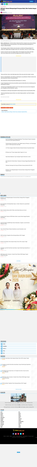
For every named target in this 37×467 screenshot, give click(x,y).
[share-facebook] (2, 4)
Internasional (20, 421)
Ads (18, 452)
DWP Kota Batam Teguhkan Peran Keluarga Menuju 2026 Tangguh (13, 235)
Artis (1, 412)
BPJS (19, 412)
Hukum (19, 420)
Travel (19, 425)
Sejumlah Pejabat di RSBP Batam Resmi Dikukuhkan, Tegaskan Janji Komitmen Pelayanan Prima (15, 223)
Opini (19, 424)
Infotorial (2, 421)
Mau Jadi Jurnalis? (31, 436)
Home (1, 6)
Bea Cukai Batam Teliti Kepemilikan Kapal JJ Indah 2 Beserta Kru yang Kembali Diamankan (15, 204)
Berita (19, 413)
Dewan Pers (2, 417)
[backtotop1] (36, 437)
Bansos (2, 413)
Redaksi (11, 436)
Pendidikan (5, 346)
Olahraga (2, 424)
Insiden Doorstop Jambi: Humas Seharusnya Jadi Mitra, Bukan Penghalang (18, 404)
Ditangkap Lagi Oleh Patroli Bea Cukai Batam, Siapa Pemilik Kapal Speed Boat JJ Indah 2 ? (15, 248)
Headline (11, 107)
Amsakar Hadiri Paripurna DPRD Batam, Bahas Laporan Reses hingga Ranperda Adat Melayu (15, 217)
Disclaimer (14, 436)
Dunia (19, 417)
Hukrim (2, 420)
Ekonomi (2, 418)
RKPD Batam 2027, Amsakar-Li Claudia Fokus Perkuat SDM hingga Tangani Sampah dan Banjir (14, 255)
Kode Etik (7, 436)
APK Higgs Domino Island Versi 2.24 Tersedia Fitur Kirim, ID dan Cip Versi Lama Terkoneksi (15, 371)
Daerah (7, 107)
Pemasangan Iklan (25, 436)
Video (4, 350)
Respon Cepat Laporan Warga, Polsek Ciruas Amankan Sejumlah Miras (14, 111)
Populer (31, 1)
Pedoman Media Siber (19, 436)
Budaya (2, 414)
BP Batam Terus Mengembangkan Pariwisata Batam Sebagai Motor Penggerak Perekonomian (15, 198)
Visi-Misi (4, 436)
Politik (2, 425)
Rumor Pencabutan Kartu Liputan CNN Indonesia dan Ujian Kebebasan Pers (19, 402)
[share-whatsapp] (7, 4)
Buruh (19, 414)
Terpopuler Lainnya (18, 389)
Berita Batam (3, 107)
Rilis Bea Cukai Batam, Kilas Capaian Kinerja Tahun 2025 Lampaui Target (14, 241)
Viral (4, 353)
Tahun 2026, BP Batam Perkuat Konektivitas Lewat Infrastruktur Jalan (13, 229)
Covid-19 (4, 348)
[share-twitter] (4, 4)
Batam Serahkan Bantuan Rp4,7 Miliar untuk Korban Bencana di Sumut (13, 210)
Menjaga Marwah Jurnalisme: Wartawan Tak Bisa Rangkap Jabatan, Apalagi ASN (19, 407)
